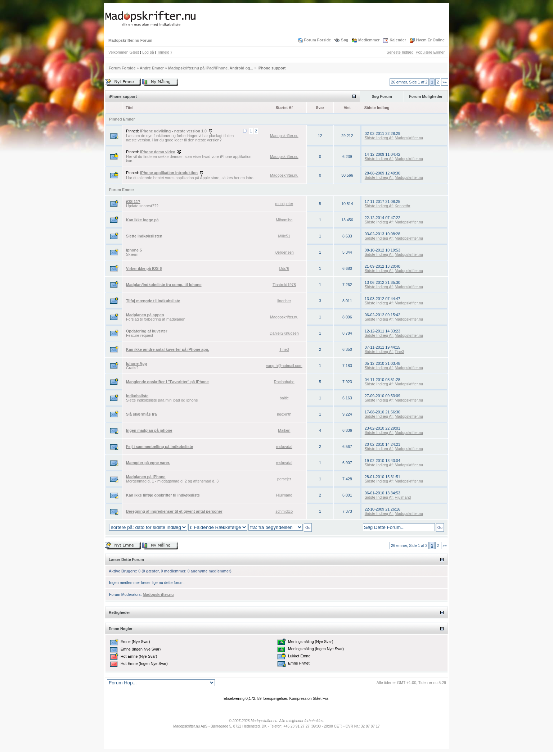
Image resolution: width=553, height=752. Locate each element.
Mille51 (284, 236)
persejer (284, 479)
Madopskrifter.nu (284, 135)
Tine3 (284, 349)
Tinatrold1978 (284, 284)
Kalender (398, 40)
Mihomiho (284, 220)
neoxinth (284, 414)
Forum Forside (317, 40)
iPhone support (271, 68)
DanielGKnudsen (284, 333)
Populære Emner (430, 52)
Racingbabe (284, 382)
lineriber (284, 301)
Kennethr (402, 206)
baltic (284, 398)
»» (444, 82)
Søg (344, 40)
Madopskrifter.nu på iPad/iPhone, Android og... (210, 68)
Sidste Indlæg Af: (379, 138)
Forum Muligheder (425, 96)
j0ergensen (284, 252)
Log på (148, 52)
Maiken (284, 430)
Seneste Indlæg (400, 52)
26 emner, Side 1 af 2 (409, 82)
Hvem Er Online (430, 40)
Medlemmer (368, 40)
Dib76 (284, 268)
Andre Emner (152, 68)
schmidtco (284, 511)
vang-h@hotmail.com (284, 365)
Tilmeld (163, 52)
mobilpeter (284, 203)
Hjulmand (284, 495)
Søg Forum (382, 96)
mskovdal (284, 446)
